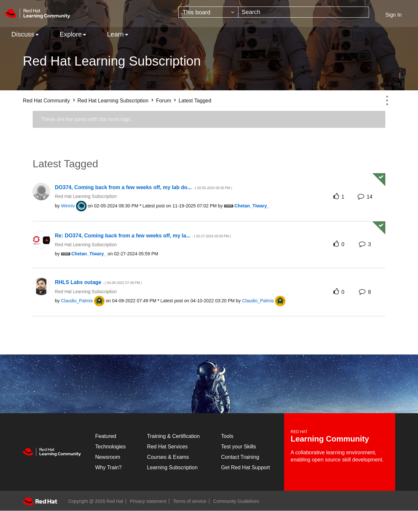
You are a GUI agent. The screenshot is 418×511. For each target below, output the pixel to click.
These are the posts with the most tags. (86, 119)
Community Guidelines (236, 501)
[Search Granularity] (208, 12)
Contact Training (240, 457)
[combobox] (303, 12)
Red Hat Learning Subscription (113, 100)
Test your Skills (238, 446)
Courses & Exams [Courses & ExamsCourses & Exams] (168, 457)
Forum (163, 100)
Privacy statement (148, 501)
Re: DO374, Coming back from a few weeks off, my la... (143, 235)
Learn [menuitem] (115, 34)
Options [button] (387, 100)
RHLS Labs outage (98, 282)
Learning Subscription (172, 467)
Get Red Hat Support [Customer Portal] (245, 467)
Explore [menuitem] (70, 34)
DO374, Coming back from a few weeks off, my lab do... (143, 187)
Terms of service (189, 501)
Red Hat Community (46, 100)
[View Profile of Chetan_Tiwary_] (251, 205)
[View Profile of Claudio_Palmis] (77, 300)
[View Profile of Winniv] (68, 205)
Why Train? (108, 467)
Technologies (110, 446)
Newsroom (107, 457)
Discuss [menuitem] (22, 34)
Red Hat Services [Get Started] (167, 446)
